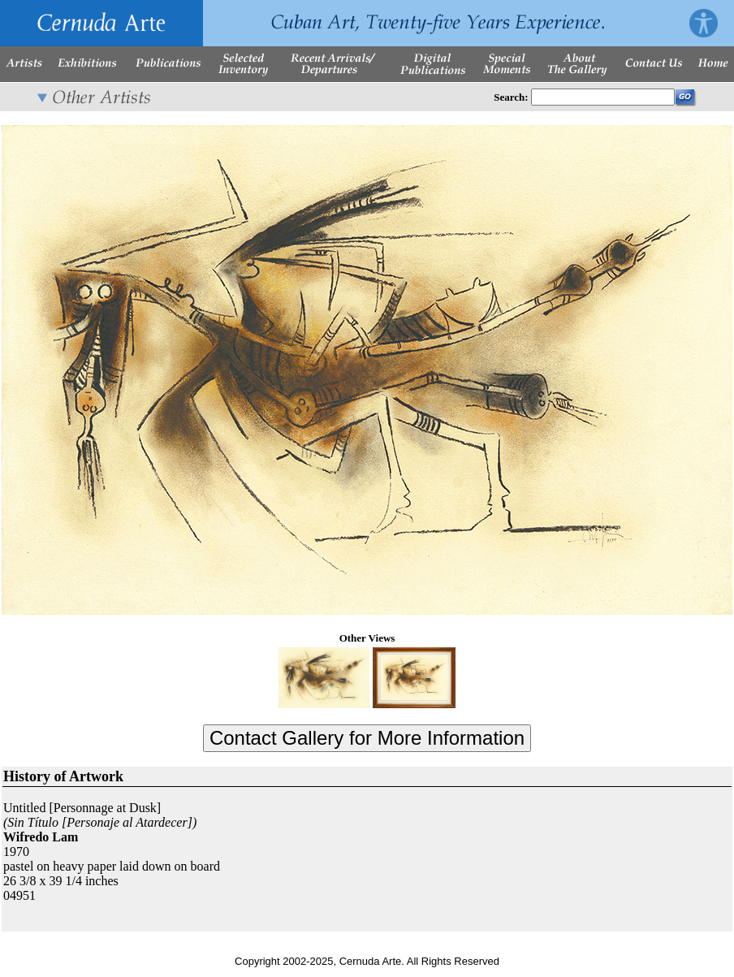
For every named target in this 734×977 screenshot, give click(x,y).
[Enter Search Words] (603, 97)
